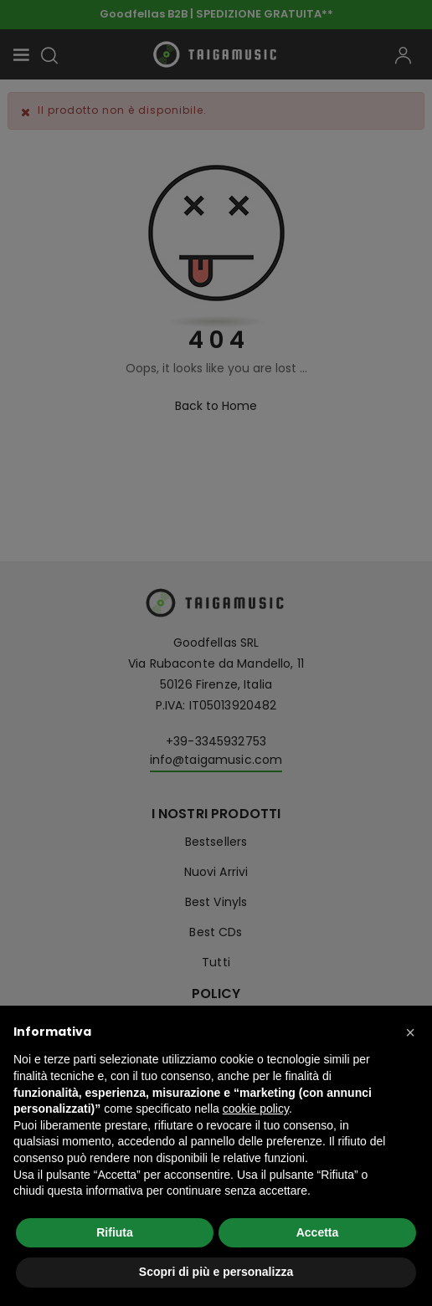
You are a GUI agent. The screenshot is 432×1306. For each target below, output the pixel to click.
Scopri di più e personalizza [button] (216, 1271)
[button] (410, 1032)
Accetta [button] (317, 1232)
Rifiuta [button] (114, 1232)
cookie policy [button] (256, 1108)
